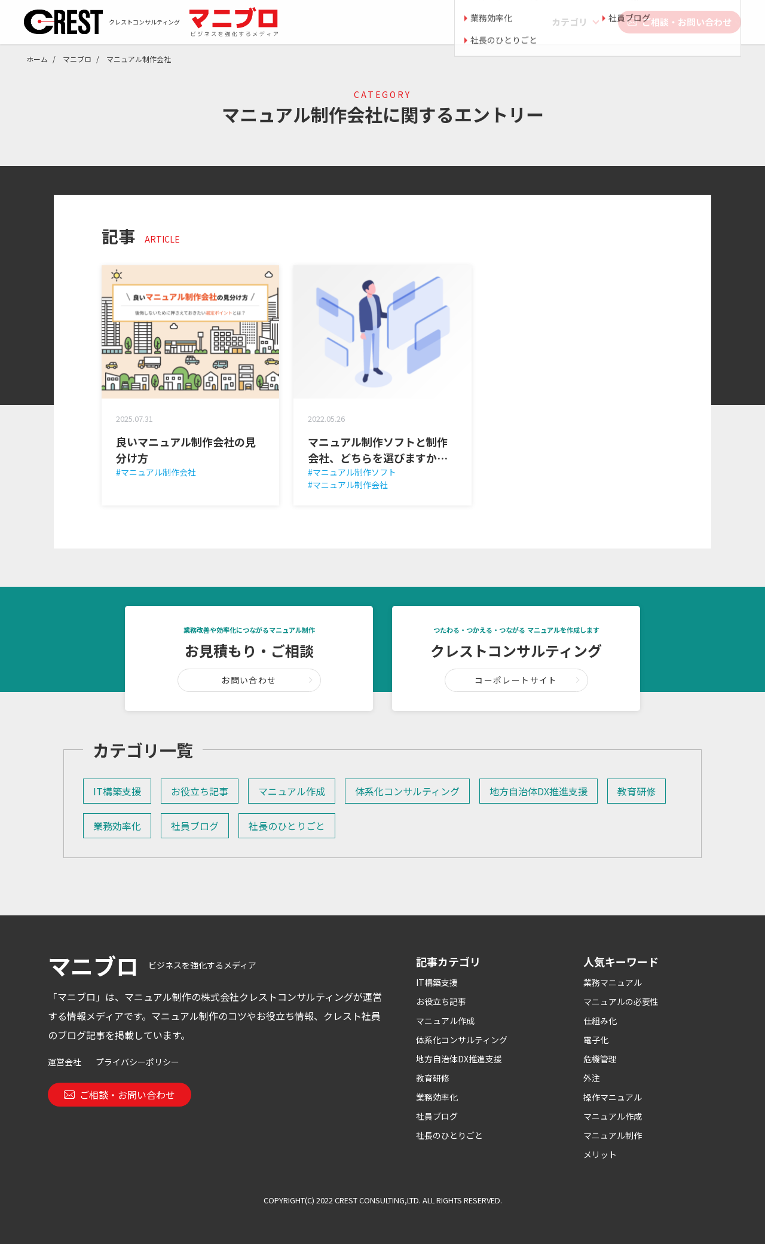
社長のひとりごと (287, 826)
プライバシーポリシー (137, 1062)
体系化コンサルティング (407, 791)
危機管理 (600, 1059)
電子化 (595, 1040)
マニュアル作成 (291, 791)
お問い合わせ (248, 680)
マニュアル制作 (612, 1135)
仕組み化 (600, 1021)
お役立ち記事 (199, 791)
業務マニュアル (612, 982)
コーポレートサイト (516, 680)
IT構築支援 (117, 791)
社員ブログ (195, 826)
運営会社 (64, 1062)
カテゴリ (569, 22)
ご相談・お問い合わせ (680, 22)
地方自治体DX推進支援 (538, 791)
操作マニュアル (612, 1097)
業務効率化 (117, 826)
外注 (591, 1078)
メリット (600, 1154)
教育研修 (636, 791)
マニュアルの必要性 (621, 1001)
